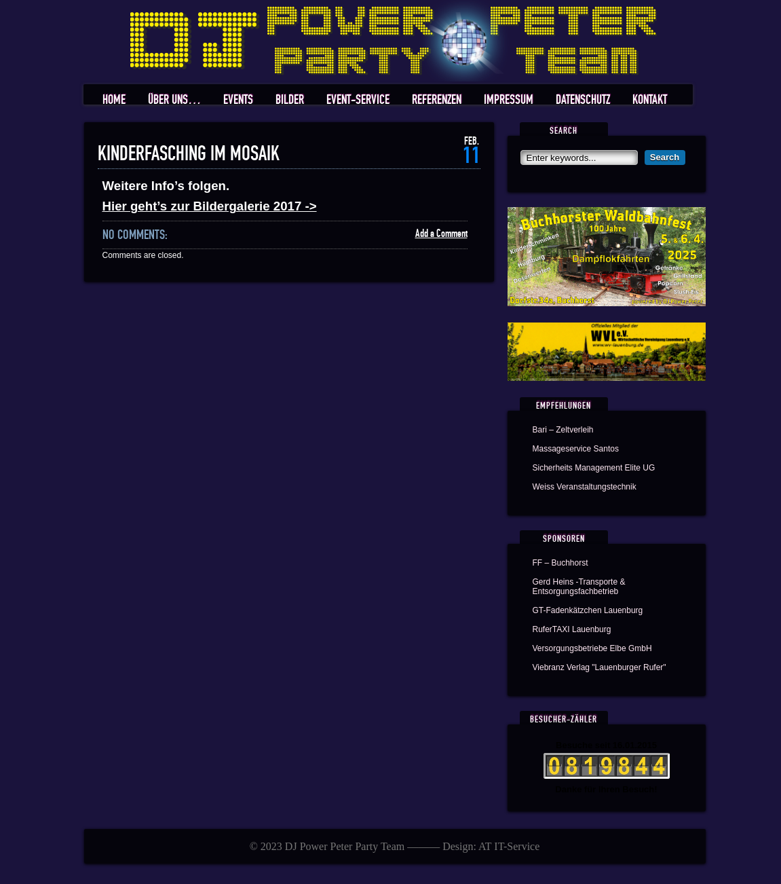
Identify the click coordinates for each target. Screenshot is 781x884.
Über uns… (174, 100)
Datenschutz (583, 100)
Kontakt (649, 100)
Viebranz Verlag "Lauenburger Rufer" (599, 667)
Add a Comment (441, 233)
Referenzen (436, 100)
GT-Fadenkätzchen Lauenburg (588, 610)
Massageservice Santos (576, 449)
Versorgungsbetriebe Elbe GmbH (592, 648)
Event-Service (357, 100)
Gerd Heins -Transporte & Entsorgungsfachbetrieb (579, 586)
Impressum (508, 100)
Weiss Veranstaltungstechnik (584, 487)
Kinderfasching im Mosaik (189, 154)
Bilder (289, 100)
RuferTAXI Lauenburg (572, 629)
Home (114, 100)
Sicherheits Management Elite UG (594, 468)
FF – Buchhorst (560, 563)
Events (238, 100)
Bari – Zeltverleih (563, 430)
